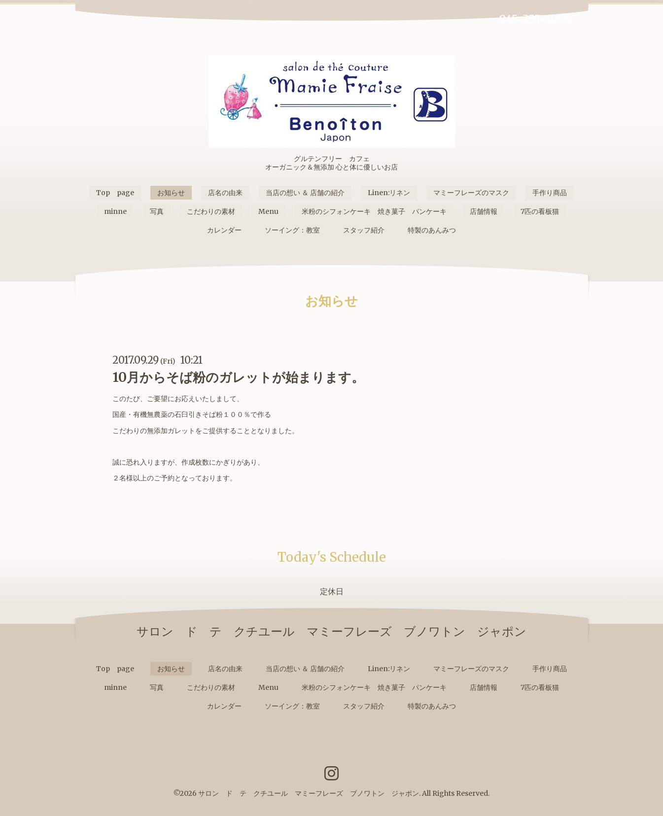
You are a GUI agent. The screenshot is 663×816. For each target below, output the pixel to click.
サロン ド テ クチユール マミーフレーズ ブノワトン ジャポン (308, 793)
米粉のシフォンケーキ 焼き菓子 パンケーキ (374, 211)
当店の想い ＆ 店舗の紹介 (305, 192)
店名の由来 (225, 192)
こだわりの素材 (211, 211)
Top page (115, 192)
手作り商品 (549, 192)
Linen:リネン (389, 192)
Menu (268, 211)
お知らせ (171, 192)
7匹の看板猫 (540, 211)
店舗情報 (483, 211)
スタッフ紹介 (363, 230)
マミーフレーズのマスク (471, 192)
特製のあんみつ (432, 230)
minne (115, 211)
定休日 (332, 591)
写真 (157, 211)
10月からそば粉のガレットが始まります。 (238, 377)
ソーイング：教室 (292, 230)
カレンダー (224, 230)
